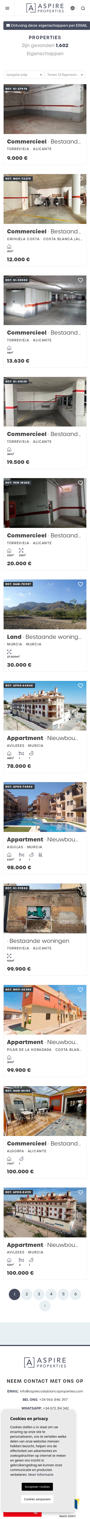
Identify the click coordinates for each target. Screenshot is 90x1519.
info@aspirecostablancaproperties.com (51, 1391)
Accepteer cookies (37, 1487)
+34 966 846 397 (53, 1400)
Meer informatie (40, 1474)
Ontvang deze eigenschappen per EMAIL (46, 25)
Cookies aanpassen (37, 1499)
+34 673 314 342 (56, 1408)
